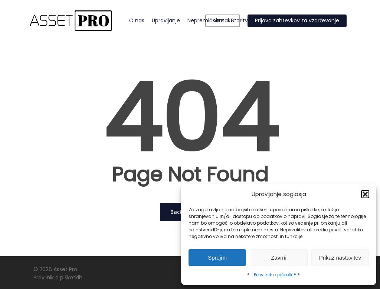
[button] (365, 194)
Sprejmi (217, 257)
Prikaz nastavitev (340, 257)
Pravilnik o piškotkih (275, 275)
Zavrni (278, 257)
